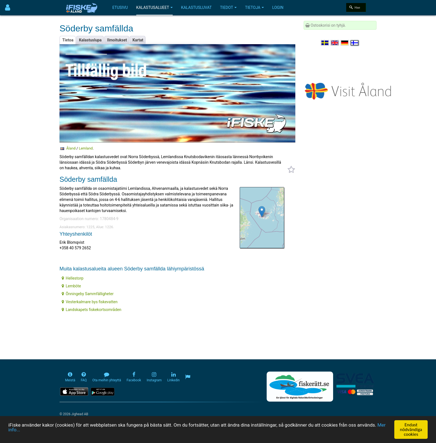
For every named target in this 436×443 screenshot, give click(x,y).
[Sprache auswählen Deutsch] (345, 43)
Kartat (137, 40)
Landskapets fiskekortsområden (91, 309)
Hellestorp (72, 278)
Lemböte (71, 286)
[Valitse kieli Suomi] (355, 43)
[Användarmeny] (7, 7)
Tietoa (67, 40)
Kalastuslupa (90, 40)
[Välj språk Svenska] (325, 43)
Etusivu (120, 7)
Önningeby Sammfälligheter (87, 294)
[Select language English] (335, 43)
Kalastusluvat (196, 7)
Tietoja (254, 7)
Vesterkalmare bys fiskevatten (90, 302)
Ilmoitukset (117, 40)
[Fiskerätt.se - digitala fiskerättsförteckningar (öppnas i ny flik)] (300, 387)
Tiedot (228, 7)
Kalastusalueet (154, 7)
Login (277, 7)
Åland (70, 148)
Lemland (86, 148)
